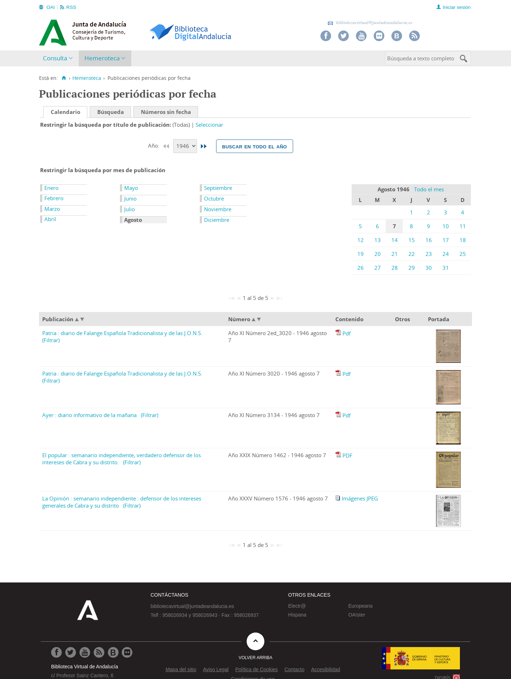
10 (446, 226)
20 (377, 253)
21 (394, 253)
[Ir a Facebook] (56, 652)
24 (446, 253)
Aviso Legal (216, 669)
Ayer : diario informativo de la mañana (89, 414)
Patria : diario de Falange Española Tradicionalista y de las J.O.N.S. (122, 332)
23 (428, 253)
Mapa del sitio (181, 669)
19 (360, 253)
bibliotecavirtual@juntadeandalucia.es (370, 23)
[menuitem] (59, 58)
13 (377, 239)
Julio (129, 209)
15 (411, 239)
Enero (51, 187)
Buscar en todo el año (254, 146)
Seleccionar (209, 124)
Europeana (360, 606)
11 (463, 226)
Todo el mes (429, 189)
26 (360, 267)
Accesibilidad (325, 669)
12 (360, 239)
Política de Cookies (256, 669)
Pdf (346, 333)
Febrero (54, 198)
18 (463, 239)
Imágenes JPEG (360, 498)
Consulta (55, 58)
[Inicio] (64, 78)
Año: (154, 145)
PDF (347, 455)
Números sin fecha (166, 111)
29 (411, 267)
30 (428, 267)
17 (446, 239)
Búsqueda (110, 111)
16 (428, 239)
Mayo (131, 187)
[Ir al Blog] (113, 652)
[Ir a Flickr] (127, 652)
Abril (50, 219)
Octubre (214, 198)
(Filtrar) (51, 340)
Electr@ (297, 606)
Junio (130, 198)
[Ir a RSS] (99, 652)
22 (411, 253)
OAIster (356, 615)
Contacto (294, 669)
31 (446, 267)
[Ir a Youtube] (84, 652)
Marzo (52, 208)
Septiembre (218, 187)
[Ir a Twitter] (70, 652)
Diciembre (216, 219)
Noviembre (217, 209)
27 (377, 267)
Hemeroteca (102, 58)
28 (394, 267)
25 (463, 253)
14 (394, 239)
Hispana (297, 615)
